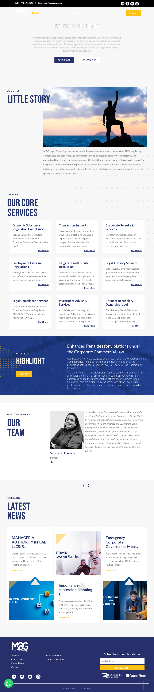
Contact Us (111, 12)
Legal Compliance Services (30, 300)
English (133, 12)
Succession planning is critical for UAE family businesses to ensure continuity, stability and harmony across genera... (75, 609)
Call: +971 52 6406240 (25, 3)
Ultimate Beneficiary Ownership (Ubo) (119, 302)
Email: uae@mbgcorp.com (50, 3)
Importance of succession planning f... (75, 589)
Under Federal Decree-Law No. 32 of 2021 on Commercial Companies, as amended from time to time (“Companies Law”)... (30, 562)
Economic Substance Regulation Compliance (28, 227)
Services (61, 12)
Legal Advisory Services (121, 263)
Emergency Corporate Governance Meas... (122, 542)
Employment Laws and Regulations (27, 264)
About (47, 12)
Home (35, 12)
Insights (75, 12)
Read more (64, 60)
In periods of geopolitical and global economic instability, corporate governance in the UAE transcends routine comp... (124, 562)
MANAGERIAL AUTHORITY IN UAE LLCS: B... (29, 542)
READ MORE (17, 570)
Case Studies (92, 12)
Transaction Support (72, 225)
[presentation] (84, 485)
